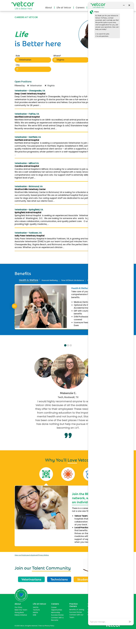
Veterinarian (33, 59)
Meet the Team (21, 610)
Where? (57, 55)
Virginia (71, 59)
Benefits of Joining (76, 609)
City (18, 65)
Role (18, 55)
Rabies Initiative (21, 615)
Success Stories (57, 615)
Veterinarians (31, 579)
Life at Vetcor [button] (64, 7)
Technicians (59, 579)
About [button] (48, 7)
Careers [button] (80, 7)
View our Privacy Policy (46, 626)
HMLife (35, 612)
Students (83, 579)
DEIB (34, 615)
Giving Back (19, 612)
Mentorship (55, 612)
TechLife (36, 610)
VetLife (35, 607)
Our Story (18, 607)
